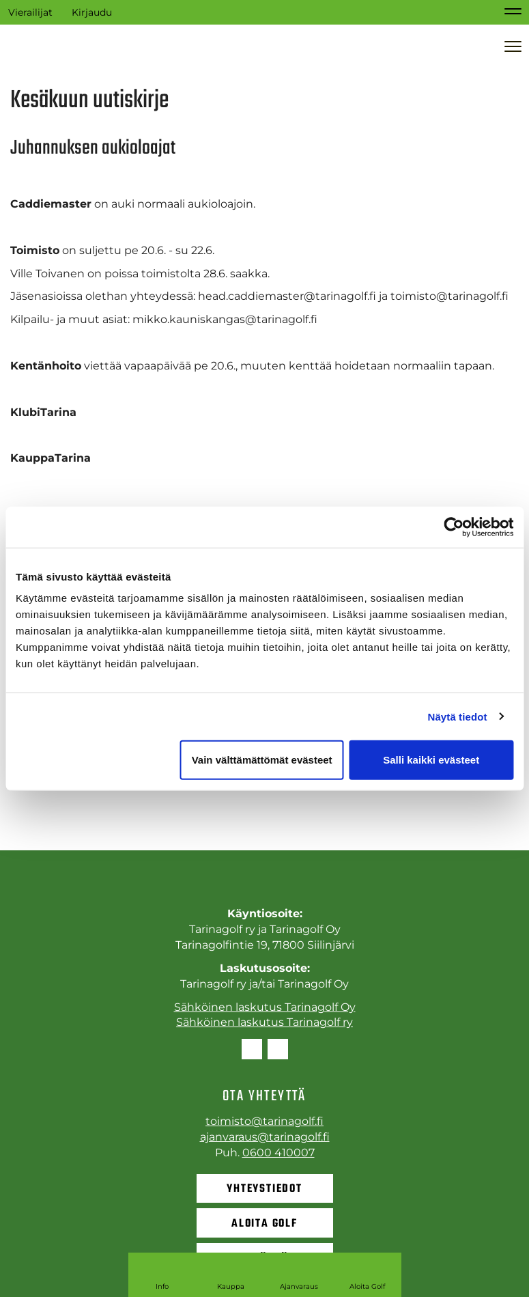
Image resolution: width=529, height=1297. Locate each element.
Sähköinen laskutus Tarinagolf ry (264, 1022)
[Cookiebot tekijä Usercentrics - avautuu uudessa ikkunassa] (453, 526)
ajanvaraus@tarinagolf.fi (265, 1136)
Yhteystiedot (264, 1189)
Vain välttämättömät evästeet (262, 760)
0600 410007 (278, 1152)
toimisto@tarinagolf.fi (264, 1121)
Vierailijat (30, 12)
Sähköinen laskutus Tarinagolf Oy (265, 1007)
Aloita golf (264, 1224)
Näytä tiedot (457, 716)
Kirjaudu (92, 12)
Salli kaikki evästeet (431, 760)
